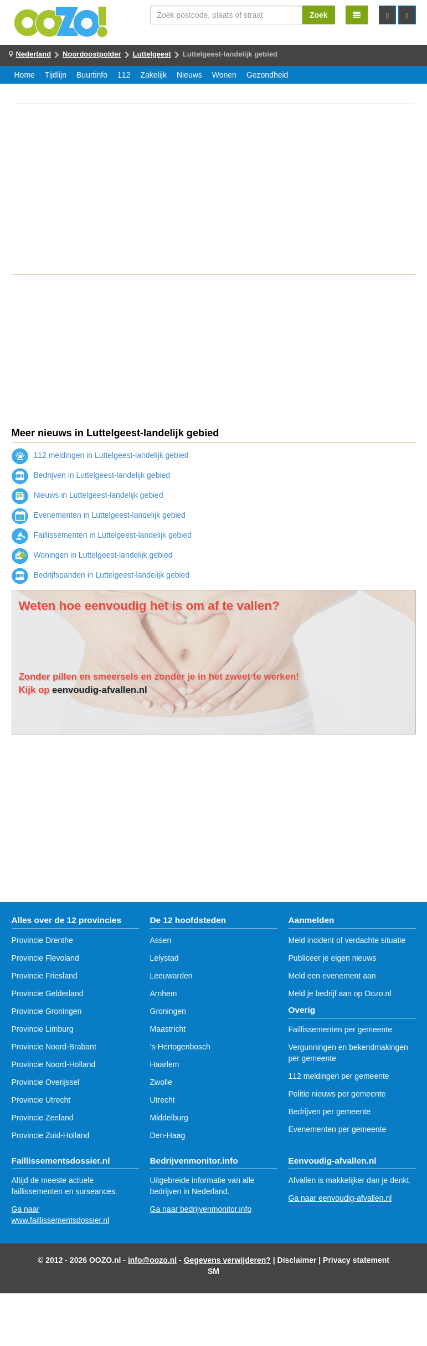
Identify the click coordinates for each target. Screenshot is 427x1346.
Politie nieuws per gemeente (337, 1093)
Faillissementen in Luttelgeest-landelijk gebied (102, 535)
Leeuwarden (171, 975)
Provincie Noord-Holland (54, 1064)
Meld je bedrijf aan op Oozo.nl (340, 993)
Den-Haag (168, 1135)
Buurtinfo (91, 74)
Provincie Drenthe (42, 940)
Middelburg (169, 1117)
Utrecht (162, 1099)
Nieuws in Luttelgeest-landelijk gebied (87, 495)
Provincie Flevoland (45, 958)
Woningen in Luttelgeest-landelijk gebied (92, 554)
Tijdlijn (55, 74)
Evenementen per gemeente (338, 1129)
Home (24, 74)
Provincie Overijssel (46, 1082)
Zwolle (161, 1082)
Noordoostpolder (92, 54)
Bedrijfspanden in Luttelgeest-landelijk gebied (101, 574)
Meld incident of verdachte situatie (347, 940)
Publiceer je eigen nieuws (333, 958)
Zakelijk (153, 74)
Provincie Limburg (43, 1028)
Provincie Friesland (45, 975)
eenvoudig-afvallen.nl (99, 690)
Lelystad (164, 958)
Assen (161, 940)
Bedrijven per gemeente (330, 1111)
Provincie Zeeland (43, 1117)
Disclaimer (297, 1260)
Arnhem (163, 993)
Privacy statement (356, 1260)
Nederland (34, 54)
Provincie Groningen (47, 1011)
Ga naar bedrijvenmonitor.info (201, 1209)
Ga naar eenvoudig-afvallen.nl (340, 1198)
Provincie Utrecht (41, 1099)
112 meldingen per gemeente (339, 1076)
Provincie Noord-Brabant (54, 1046)
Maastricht (168, 1028)
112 (123, 74)
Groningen (168, 1011)
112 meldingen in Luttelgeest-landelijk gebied (100, 455)
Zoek (319, 15)
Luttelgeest (152, 54)
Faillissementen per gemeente (341, 1029)
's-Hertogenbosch (180, 1046)
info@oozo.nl (152, 1260)
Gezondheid (267, 74)
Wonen (224, 74)
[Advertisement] (213, 188)
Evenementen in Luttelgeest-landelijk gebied (99, 515)
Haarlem (164, 1064)
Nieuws (189, 74)
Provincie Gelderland (48, 993)
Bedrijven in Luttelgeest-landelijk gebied (91, 475)
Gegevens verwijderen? (227, 1260)
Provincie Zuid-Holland (51, 1135)
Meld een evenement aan (332, 975)
